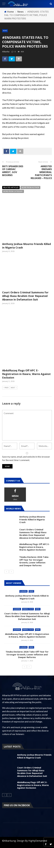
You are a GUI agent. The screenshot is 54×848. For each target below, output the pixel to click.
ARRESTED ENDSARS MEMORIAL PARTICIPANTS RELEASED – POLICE (41, 172)
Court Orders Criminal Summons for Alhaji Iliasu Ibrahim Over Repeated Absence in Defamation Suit (25, 296)
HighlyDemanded (37, 840)
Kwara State (28, 609)
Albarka (23, 591)
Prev (5, 387)
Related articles (11, 187)
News (5, 31)
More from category (13, 191)
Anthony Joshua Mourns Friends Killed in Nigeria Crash (32, 519)
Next (14, 387)
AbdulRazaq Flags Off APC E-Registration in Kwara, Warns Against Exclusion (26, 374)
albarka (5, 51)
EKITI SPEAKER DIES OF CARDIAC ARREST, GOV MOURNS (12, 171)
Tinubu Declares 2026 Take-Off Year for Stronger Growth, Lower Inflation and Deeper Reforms (34, 561)
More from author (30, 187)
